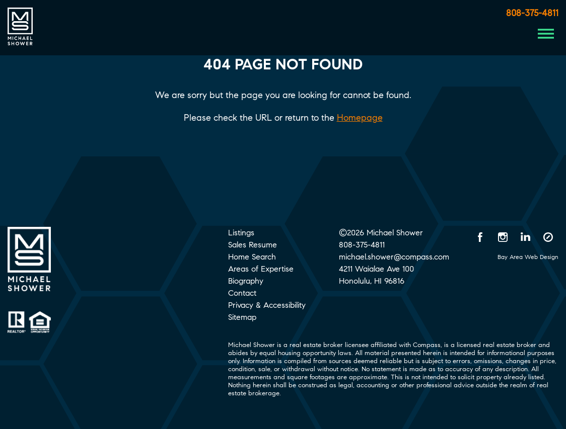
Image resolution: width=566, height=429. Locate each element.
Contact (242, 293)
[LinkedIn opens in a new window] (526, 237)
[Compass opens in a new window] (548, 237)
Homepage (360, 117)
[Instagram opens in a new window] (503, 237)
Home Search (252, 257)
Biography (245, 281)
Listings (241, 232)
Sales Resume (252, 244)
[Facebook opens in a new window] (480, 237)
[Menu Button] (546, 34)
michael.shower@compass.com (394, 257)
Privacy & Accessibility (267, 305)
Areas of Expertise (261, 269)
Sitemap (242, 317)
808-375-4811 (532, 13)
